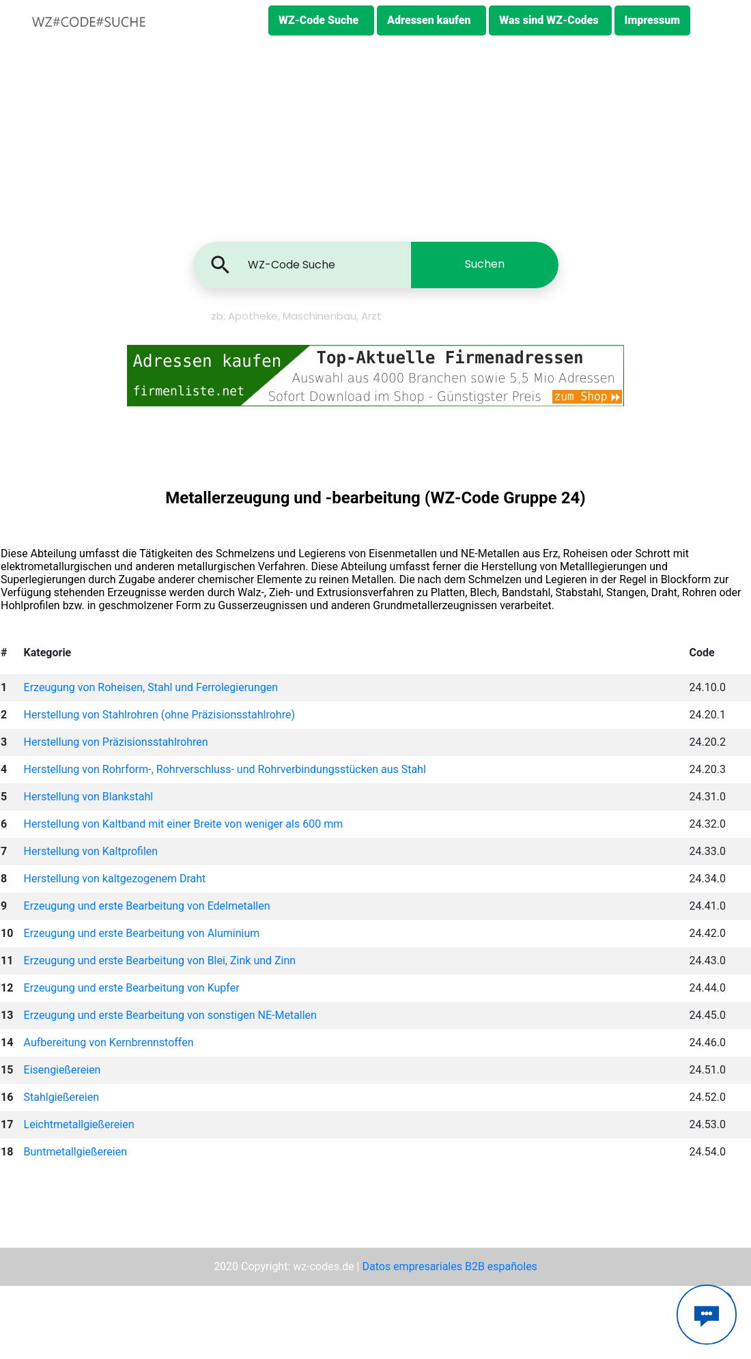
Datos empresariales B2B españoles (449, 1266)
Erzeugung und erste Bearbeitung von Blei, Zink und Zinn (160, 960)
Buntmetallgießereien (75, 1151)
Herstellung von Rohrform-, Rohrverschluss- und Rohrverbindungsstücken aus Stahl (225, 769)
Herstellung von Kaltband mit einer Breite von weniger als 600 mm (183, 823)
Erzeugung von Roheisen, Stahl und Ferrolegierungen (151, 687)
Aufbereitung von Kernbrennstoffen (109, 1042)
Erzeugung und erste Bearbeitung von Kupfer (132, 987)
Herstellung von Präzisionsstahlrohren (116, 741)
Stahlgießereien (61, 1097)
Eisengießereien (62, 1069)
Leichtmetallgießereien (79, 1124)
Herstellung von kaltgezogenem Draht (115, 878)
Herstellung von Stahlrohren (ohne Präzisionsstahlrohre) (159, 714)
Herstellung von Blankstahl (89, 796)
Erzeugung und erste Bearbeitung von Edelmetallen (147, 905)
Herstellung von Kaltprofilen (91, 851)
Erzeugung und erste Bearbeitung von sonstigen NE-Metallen (170, 1015)
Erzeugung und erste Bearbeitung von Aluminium (142, 933)
